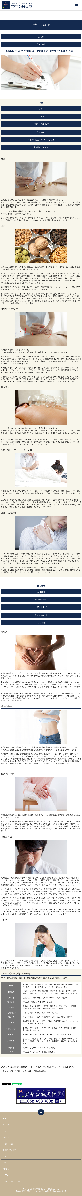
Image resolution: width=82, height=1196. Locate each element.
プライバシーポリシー (11, 1181)
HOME (5, 1119)
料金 (4, 1156)
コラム (5, 1163)
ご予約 (5, 1175)
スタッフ (6, 1131)
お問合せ (6, 1169)
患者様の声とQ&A (9, 1150)
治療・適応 (7, 1137)
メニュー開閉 (76, 5)
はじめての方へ (9, 1144)
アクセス (6, 1125)
